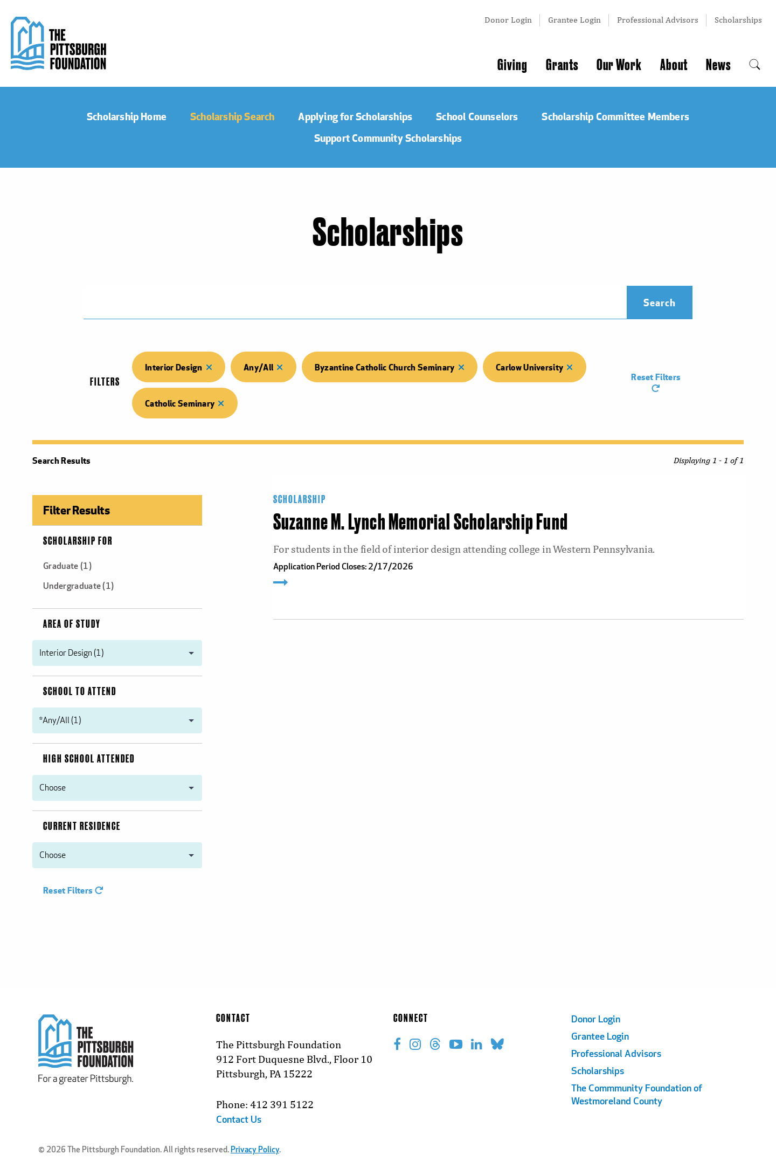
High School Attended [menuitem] (89, 759)
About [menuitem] (674, 65)
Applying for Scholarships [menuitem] (355, 116)
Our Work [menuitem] (619, 65)
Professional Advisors (657, 19)
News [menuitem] (718, 65)
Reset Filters (656, 381)
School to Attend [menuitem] (79, 691)
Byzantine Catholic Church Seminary (390, 367)
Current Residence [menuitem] (82, 826)
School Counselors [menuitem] (477, 116)
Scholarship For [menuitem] (78, 541)
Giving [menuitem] (512, 65)
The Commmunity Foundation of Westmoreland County (636, 1095)
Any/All (263, 367)
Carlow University (534, 367)
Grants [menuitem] (562, 65)
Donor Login (508, 19)
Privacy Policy (255, 1150)
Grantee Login (574, 19)
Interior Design (178, 367)
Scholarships (738, 19)
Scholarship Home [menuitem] (127, 116)
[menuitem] (755, 65)
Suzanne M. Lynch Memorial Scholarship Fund (420, 523)
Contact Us (238, 1120)
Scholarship (299, 500)
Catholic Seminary (185, 403)
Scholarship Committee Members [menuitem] (615, 116)
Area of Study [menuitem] (72, 624)
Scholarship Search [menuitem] (232, 116)
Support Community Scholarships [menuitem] (388, 138)
